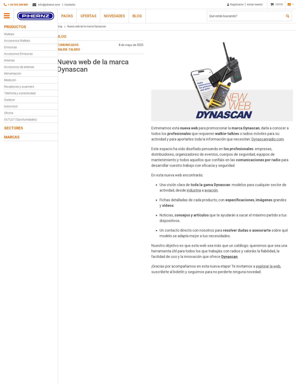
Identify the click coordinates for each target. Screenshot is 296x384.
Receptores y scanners (19, 86)
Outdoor (9, 99)
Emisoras (10, 47)
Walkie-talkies (72, 49)
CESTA (278, 4)
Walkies (9, 34)
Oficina (8, 113)
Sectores (13, 128)
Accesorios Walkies (17, 40)
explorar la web (270, 265)
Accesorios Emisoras (18, 53)
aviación (213, 189)
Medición (10, 80)
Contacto (69, 4)
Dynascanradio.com (270, 138)
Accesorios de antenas (19, 67)
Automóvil (10, 106)
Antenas (9, 60)
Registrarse (234, 4)
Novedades (114, 16)
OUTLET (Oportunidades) (20, 119)
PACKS (67, 16)
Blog (137, 16)
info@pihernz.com (46, 5)
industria (196, 189)
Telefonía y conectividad (19, 93)
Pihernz (36, 16)
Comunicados (72, 45)
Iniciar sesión (254, 4)
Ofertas (89, 16)
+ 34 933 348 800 (16, 5)
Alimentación (12, 73)
